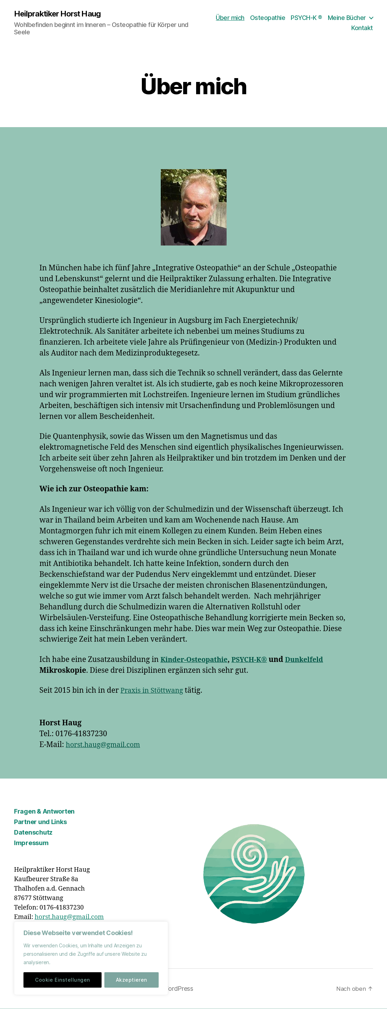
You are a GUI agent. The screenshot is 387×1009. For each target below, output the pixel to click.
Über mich (230, 17)
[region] (91, 958)
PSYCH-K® (256, 660)
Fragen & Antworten (44, 812)
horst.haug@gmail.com (106, 745)
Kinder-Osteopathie (196, 660)
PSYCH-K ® (306, 17)
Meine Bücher (347, 17)
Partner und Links (40, 822)
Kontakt (362, 28)
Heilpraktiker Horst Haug (61, 14)
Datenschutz (33, 833)
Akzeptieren (131, 980)
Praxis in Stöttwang (154, 691)
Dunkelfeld (314, 660)
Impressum (31, 843)
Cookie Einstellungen (62, 980)
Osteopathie (267, 17)
